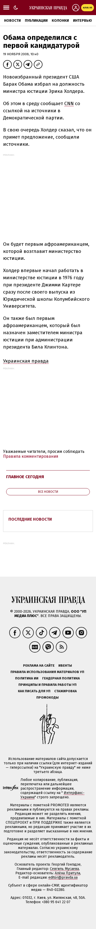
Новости (12, 20)
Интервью (82, 20)
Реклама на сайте (39, 665)
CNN (69, 103)
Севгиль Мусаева (64, 869)
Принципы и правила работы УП (47, 685)
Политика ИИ (26, 678)
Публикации (36, 20)
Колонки (60, 20)
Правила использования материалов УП (47, 672)
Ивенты (65, 665)
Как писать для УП (34, 691)
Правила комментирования (30, 456)
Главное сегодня (25, 476)
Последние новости (30, 519)
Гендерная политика (61, 678)
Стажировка (65, 691)
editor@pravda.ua (63, 877)
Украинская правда (26, 361)
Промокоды (47, 697)
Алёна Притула (67, 873)
